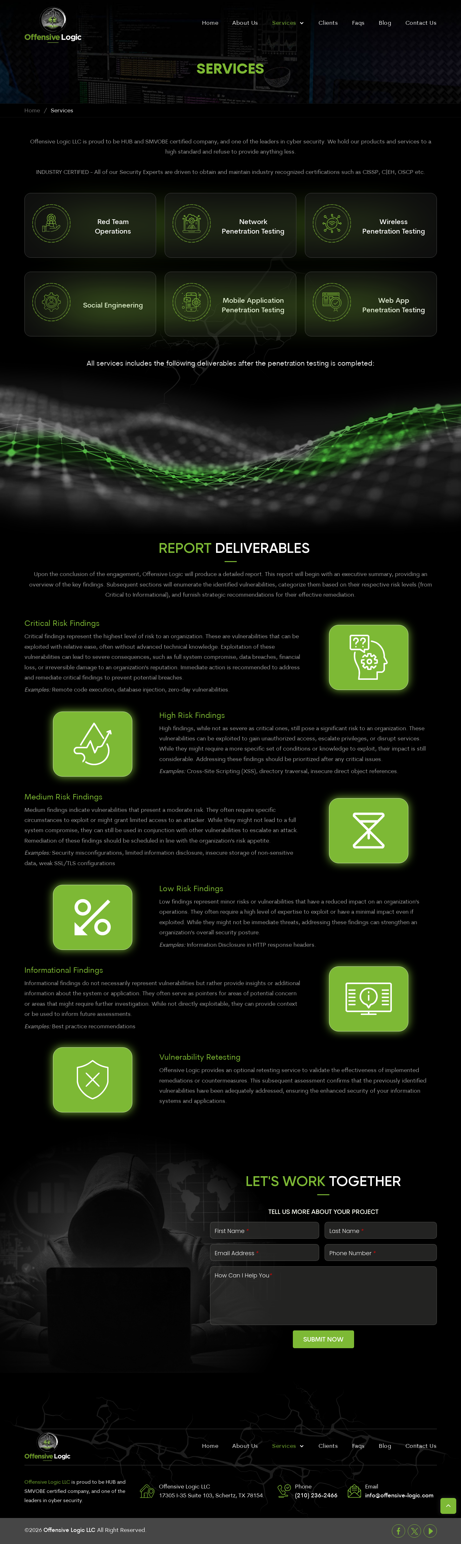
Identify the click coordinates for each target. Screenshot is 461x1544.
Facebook (398, 1531)
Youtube (430, 1531)
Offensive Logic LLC (69, 1530)
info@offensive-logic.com (399, 1496)
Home (32, 111)
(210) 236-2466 (316, 1496)
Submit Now (323, 1340)
